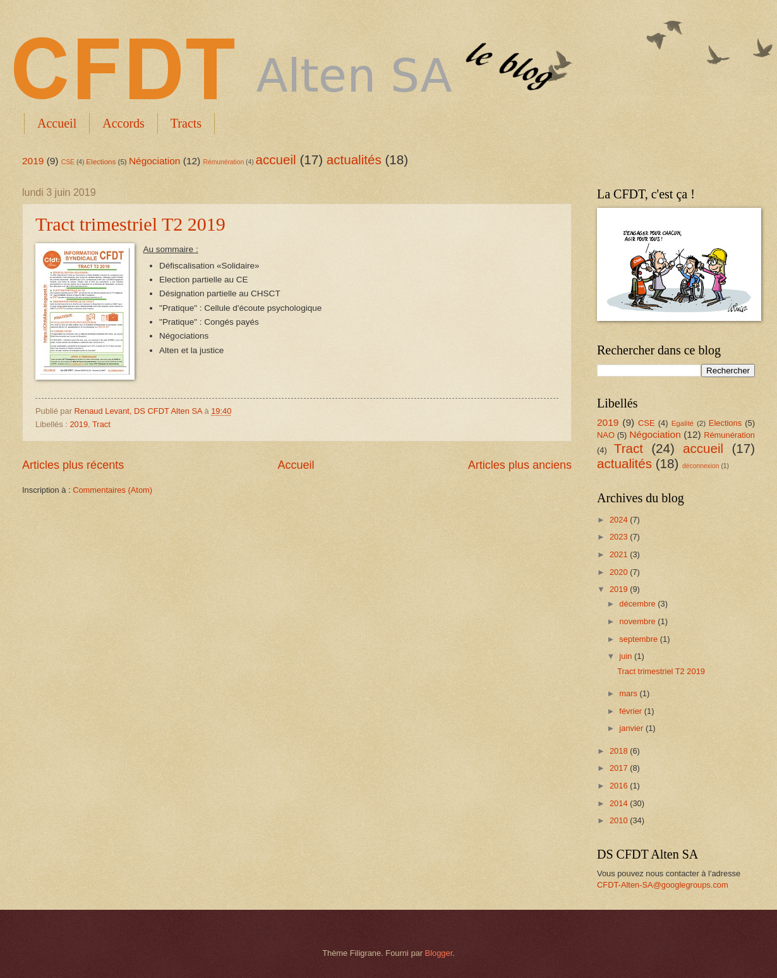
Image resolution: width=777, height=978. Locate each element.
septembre (639, 639)
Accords (123, 123)
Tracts (186, 123)
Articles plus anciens (520, 465)
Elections (101, 162)
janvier (632, 728)
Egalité (683, 423)
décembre (638, 603)
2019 (33, 160)
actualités (354, 159)
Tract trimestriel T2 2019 (130, 224)
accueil (276, 159)
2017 (620, 768)
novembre (638, 621)
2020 (620, 572)
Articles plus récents (73, 465)
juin (626, 656)
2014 (620, 803)
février (631, 711)
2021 (620, 554)
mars (629, 693)
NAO (606, 435)
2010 (620, 820)
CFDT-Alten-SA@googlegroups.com (662, 885)
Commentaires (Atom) (112, 490)
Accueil (56, 123)
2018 (620, 751)
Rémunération (223, 162)
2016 (620, 785)
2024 (620, 519)
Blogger (439, 953)
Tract (101, 424)
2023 (620, 536)
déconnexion (700, 465)
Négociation (155, 160)
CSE (68, 162)
